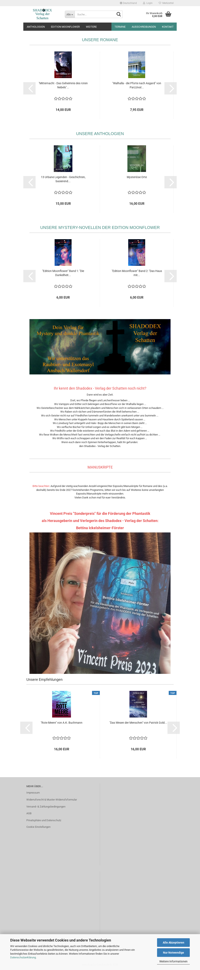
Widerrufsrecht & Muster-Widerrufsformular (51, 799)
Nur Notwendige (173, 952)
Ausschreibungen (144, 26)
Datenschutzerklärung (23, 957)
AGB (28, 813)
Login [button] (148, 3)
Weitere (91, 26)
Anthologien (36, 26)
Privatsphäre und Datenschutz (43, 820)
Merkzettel (166, 3)
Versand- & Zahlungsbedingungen (45, 806)
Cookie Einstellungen (38, 826)
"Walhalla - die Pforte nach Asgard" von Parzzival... (136, 85)
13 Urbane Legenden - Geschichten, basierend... (63, 179)
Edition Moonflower (65, 26)
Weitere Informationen (173, 961)
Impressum (33, 792)
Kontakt (168, 26)
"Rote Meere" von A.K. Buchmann (61, 722)
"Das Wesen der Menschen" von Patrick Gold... (138, 722)
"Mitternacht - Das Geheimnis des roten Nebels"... (63, 85)
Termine (120, 26)
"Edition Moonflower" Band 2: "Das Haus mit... (137, 273)
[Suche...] (70, 14)
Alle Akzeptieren (173, 942)
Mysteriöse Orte (137, 177)
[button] (128, 3)
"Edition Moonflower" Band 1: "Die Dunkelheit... (63, 273)
